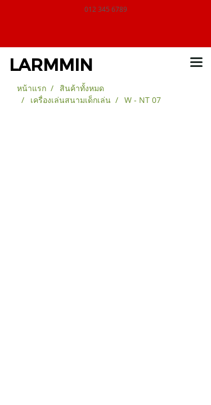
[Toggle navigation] (196, 63)
